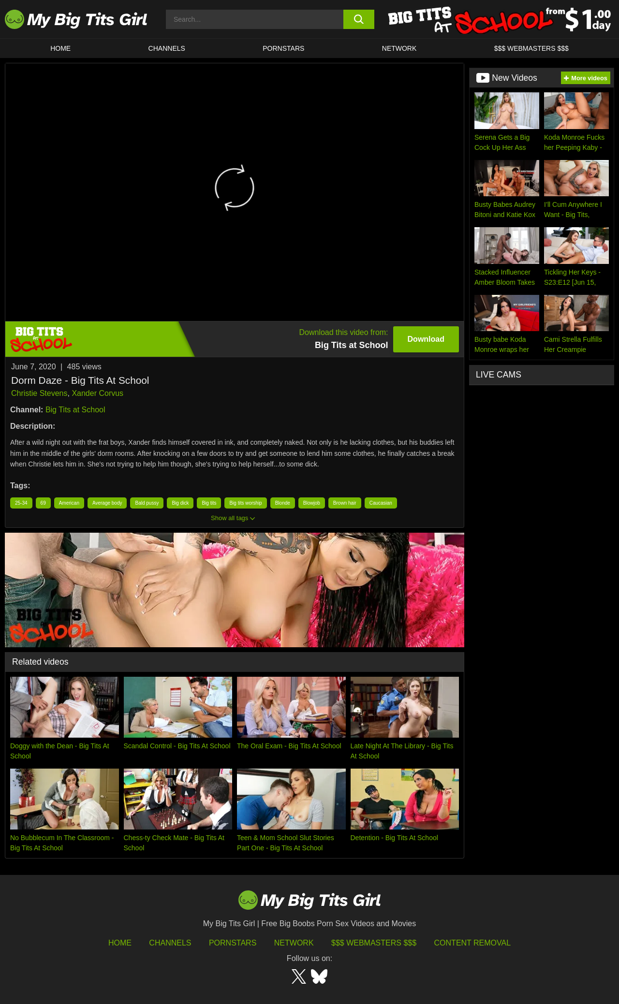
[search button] (359, 19)
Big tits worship (245, 503)
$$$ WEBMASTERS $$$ (531, 48)
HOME (60, 48)
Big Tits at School (75, 410)
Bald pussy (147, 503)
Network (399, 48)
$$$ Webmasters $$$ (373, 943)
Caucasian (380, 503)
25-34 (21, 503)
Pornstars (283, 48)
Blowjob (311, 503)
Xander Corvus (97, 393)
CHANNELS (166, 48)
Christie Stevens (39, 393)
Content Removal (472, 943)
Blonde (282, 503)
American (69, 503)
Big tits (209, 503)
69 (43, 503)
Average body (107, 503)
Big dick (180, 503)
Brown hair (344, 503)
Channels (170, 943)
